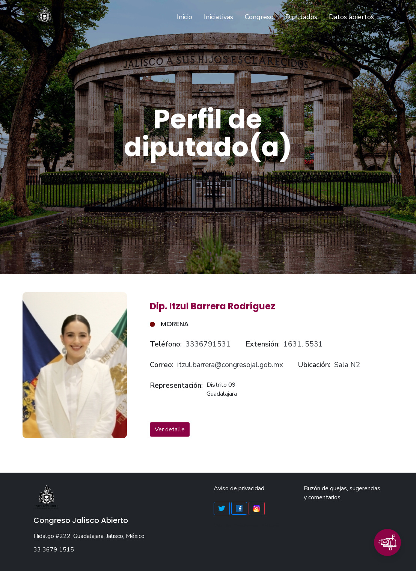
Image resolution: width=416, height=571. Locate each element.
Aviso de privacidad (239, 488)
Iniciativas (218, 16)
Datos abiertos (351, 16)
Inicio (186, 16)
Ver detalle (170, 429)
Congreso (259, 16)
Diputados (301, 16)
